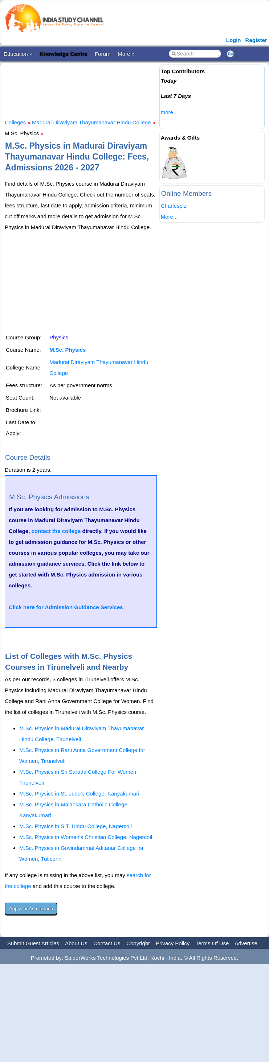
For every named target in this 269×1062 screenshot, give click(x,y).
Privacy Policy (172, 943)
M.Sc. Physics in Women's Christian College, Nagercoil (85, 837)
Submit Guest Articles (33, 943)
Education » (18, 54)
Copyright (138, 943)
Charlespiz (174, 206)
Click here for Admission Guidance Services (66, 607)
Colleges (15, 122)
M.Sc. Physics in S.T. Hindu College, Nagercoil (75, 826)
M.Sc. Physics (67, 350)
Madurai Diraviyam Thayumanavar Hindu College (91, 122)
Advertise (246, 943)
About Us (76, 943)
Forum (102, 54)
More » (126, 54)
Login (233, 40)
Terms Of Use (212, 943)
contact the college (56, 531)
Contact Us (106, 943)
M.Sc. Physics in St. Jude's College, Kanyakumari (79, 793)
